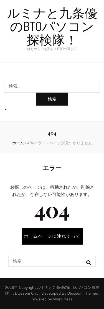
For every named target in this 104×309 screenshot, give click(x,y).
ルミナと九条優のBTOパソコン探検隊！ (52, 26)
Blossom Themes (82, 293)
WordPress (62, 299)
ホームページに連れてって (52, 236)
